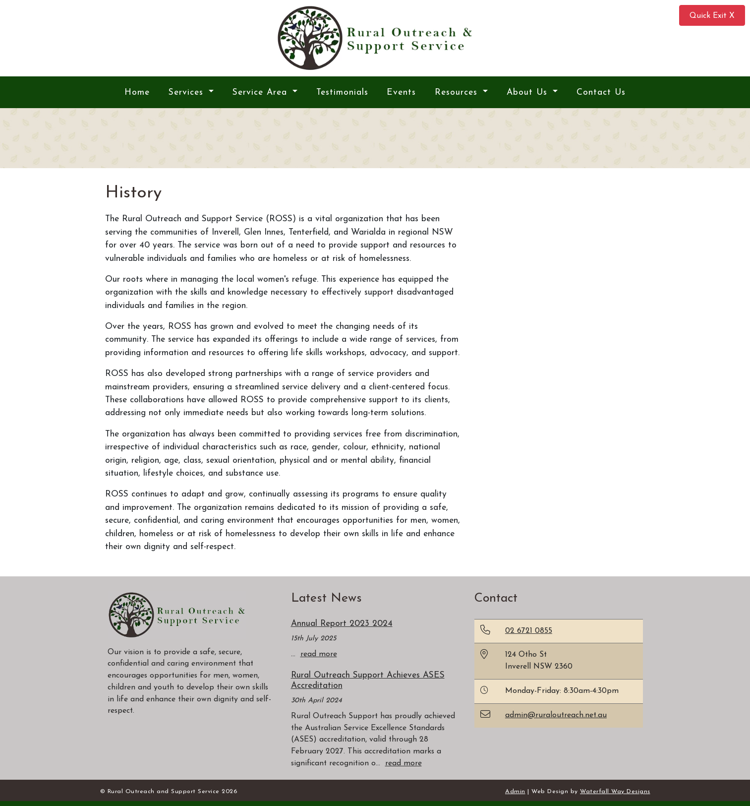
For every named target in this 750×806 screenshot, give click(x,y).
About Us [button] (529, 92)
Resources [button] (458, 92)
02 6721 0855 (528, 631)
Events (401, 92)
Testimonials (342, 92)
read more (318, 654)
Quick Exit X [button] (712, 16)
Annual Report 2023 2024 (342, 624)
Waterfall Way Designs (615, 792)
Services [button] (188, 92)
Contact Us (601, 92)
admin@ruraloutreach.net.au (556, 715)
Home (137, 92)
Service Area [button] (261, 92)
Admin (515, 792)
